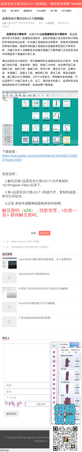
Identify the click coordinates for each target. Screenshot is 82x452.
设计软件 (14, 11)
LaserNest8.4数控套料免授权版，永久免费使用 (45, 263)
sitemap (4, 450)
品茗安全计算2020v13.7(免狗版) (23, 18)
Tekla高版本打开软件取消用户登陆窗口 (30, 247)
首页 (4, 11)
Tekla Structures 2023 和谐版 (25, 241)
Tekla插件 (41, 11)
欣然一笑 (6, 23)
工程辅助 (49, 23)
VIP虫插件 (66, 11)
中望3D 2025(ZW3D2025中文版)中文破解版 (43, 292)
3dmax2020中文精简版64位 (34, 277)
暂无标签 (44, 233)
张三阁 (54, 11)
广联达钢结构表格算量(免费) (34, 321)
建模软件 (28, 11)
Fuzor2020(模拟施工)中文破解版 (36, 307)
